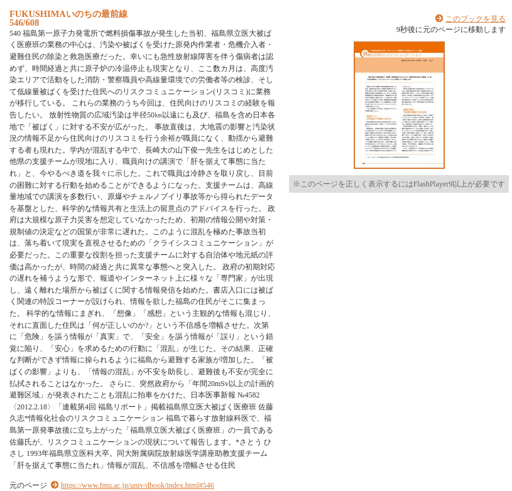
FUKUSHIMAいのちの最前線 (68, 14)
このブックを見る (475, 18)
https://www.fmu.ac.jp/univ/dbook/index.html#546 (137, 485)
